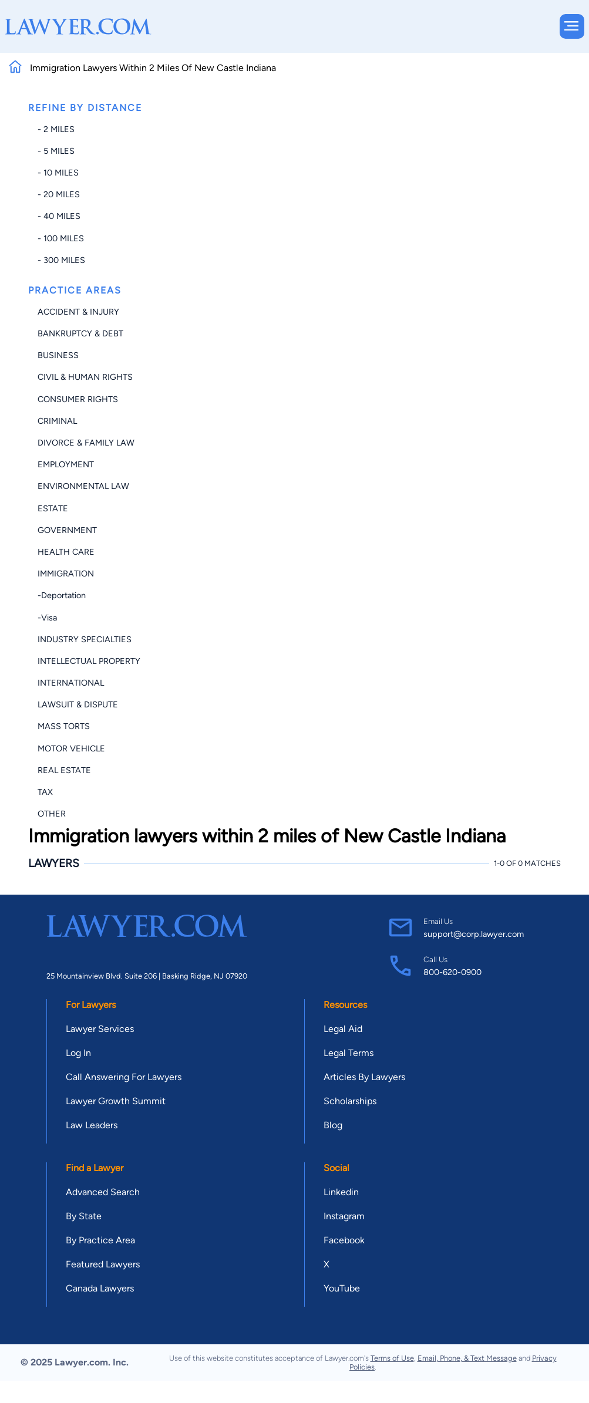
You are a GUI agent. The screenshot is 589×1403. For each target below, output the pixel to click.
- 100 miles (61, 238)
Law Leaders (91, 1125)
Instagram (344, 1216)
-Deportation (62, 595)
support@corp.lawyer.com (473, 934)
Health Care (66, 552)
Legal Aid (343, 1028)
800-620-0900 (452, 972)
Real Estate (64, 770)
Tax (45, 792)
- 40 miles (59, 216)
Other (52, 813)
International (71, 682)
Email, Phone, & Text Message (467, 1358)
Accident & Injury (78, 311)
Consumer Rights (78, 399)
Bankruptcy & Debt (80, 333)
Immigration (66, 573)
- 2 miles (56, 129)
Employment (66, 464)
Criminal (57, 421)
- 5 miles (56, 151)
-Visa (47, 617)
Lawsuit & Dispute (78, 704)
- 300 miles (61, 260)
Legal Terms (348, 1052)
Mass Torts (64, 726)
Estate (53, 508)
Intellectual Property (89, 661)
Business (58, 355)
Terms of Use (392, 1358)
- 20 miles (59, 194)
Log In (78, 1052)
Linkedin (341, 1192)
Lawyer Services (100, 1028)
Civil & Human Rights (85, 377)
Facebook (344, 1240)
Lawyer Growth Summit (116, 1101)
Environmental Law (83, 486)
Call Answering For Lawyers (123, 1076)
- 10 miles (58, 172)
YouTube (342, 1288)
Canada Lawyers (100, 1288)
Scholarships (350, 1101)
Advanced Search (103, 1192)
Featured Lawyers (103, 1264)
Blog (333, 1125)
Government (67, 530)
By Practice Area (100, 1240)
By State (84, 1216)
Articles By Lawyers (364, 1076)
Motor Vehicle (71, 748)
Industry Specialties (85, 639)
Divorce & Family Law (86, 442)
